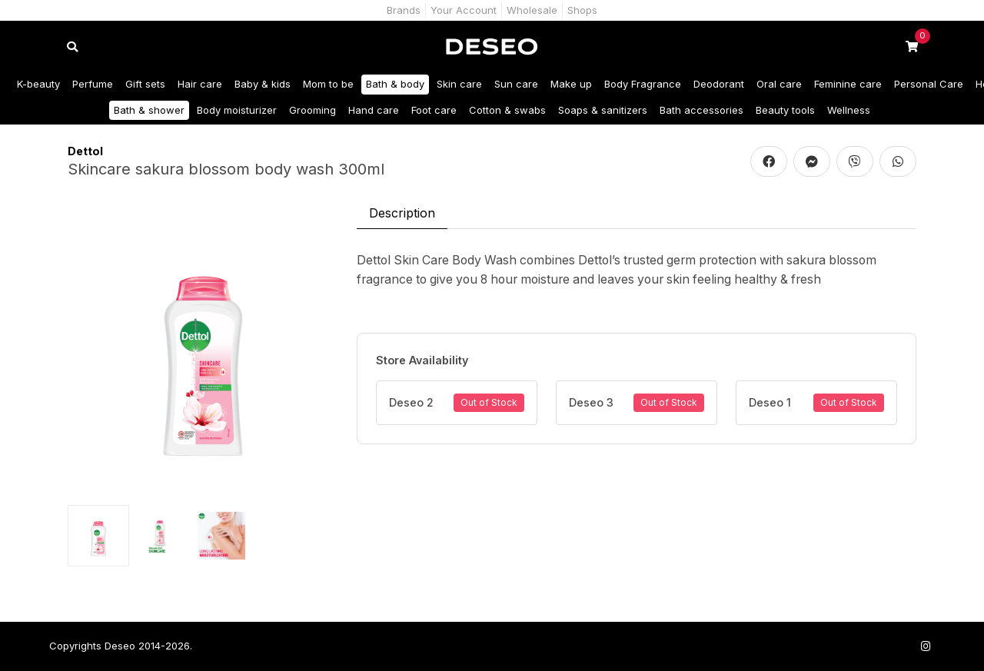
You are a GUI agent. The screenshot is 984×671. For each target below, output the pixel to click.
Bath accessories (701, 110)
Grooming (312, 110)
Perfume (92, 84)
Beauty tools (785, 110)
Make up (571, 84)
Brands (404, 10)
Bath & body (395, 84)
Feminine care (848, 84)
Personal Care (928, 84)
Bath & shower (149, 110)
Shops (582, 10)
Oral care (779, 84)
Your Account (463, 10)
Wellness (848, 110)
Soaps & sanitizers (602, 110)
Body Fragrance (642, 84)
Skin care (459, 84)
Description (402, 213)
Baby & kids (262, 84)
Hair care (200, 84)
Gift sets (145, 84)
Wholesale (532, 10)
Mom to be (328, 84)
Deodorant (718, 84)
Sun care (516, 84)
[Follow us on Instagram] (925, 646)
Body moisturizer (237, 110)
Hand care (373, 110)
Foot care (434, 110)
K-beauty (38, 84)
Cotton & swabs (507, 110)
